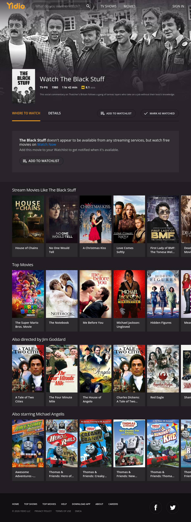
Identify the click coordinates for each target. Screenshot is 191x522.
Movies (130, 6)
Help (64, 503)
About (99, 503)
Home (15, 503)
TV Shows (108, 6)
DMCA (78, 511)
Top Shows (30, 503)
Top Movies (49, 503)
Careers (113, 503)
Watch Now (46, 144)
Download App (81, 503)
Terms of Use (63, 511)
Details (54, 113)
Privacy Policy (43, 511)
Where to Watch (26, 113)
